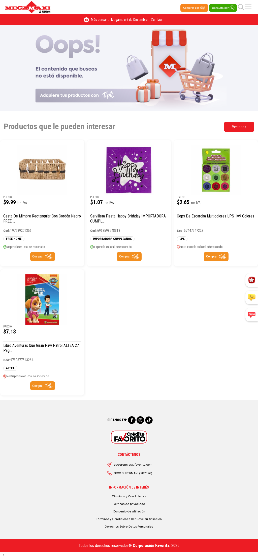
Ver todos (239, 127)
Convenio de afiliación (129, 511)
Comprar (38, 256)
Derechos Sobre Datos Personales (129, 527)
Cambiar (157, 19)
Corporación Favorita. (151, 545)
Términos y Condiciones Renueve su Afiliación (129, 519)
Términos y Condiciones (129, 496)
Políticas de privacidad (129, 504)
